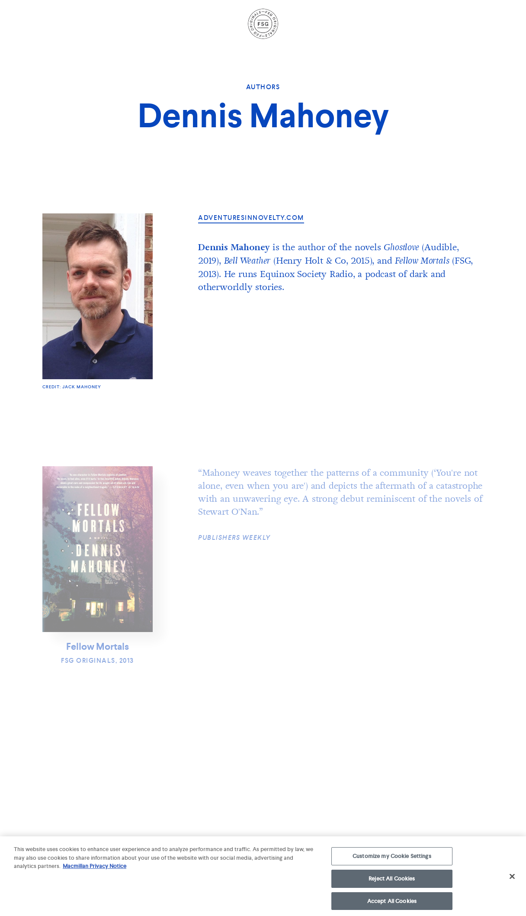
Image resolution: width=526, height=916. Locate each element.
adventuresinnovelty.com (251, 217)
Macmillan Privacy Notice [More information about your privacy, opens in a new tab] (94, 869)
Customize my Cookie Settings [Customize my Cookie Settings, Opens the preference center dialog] (392, 859)
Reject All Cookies (392, 881)
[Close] (512, 879)
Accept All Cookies (392, 903)
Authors (263, 87)
